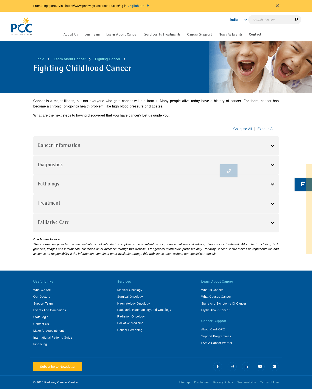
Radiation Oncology (131, 316)
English (133, 6)
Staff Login (40, 317)
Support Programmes (216, 336)
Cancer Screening (130, 330)
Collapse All (242, 129)
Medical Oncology (129, 290)
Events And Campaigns (49, 310)
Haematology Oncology (133, 303)
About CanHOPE (213, 329)
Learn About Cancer (70, 59)
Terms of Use (269, 382)
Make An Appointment (48, 330)
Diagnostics (50, 165)
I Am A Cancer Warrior (216, 343)
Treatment (49, 203)
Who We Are (42, 290)
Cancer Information (59, 145)
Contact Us (41, 324)
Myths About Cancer (215, 310)
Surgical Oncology (130, 296)
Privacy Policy (223, 382)
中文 (146, 6)
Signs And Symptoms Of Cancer (223, 303)
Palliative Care (53, 223)
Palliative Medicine (130, 323)
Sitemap (184, 382)
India (40, 59)
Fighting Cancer (107, 59)
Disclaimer (201, 382)
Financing (40, 344)
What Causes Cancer (216, 296)
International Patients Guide (52, 337)
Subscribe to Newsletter (58, 366)
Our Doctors (41, 296)
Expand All (266, 129)
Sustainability (246, 382)
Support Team (43, 303)
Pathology (48, 184)
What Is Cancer (212, 290)
